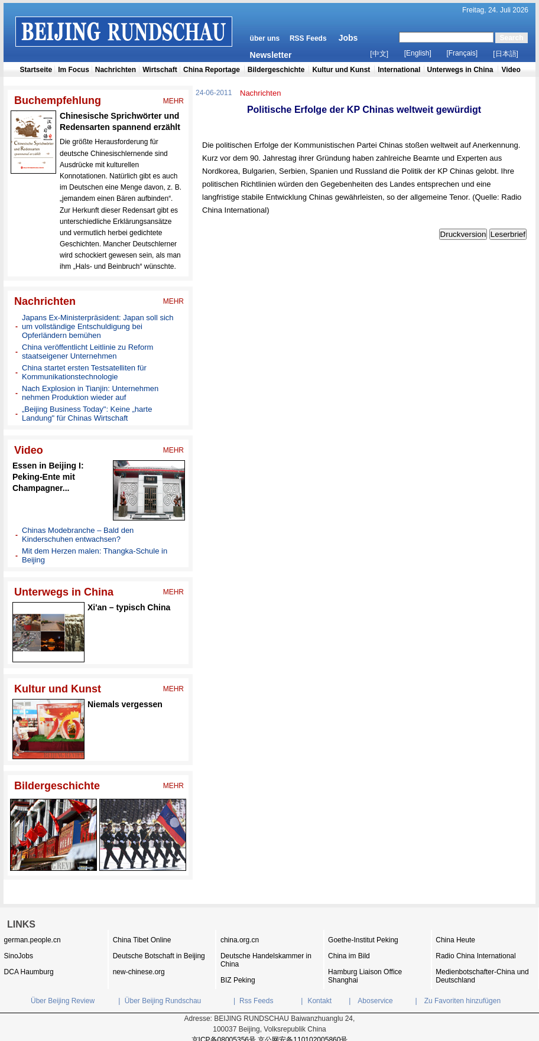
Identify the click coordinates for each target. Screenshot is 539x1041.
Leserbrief (508, 234)
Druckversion (463, 234)
